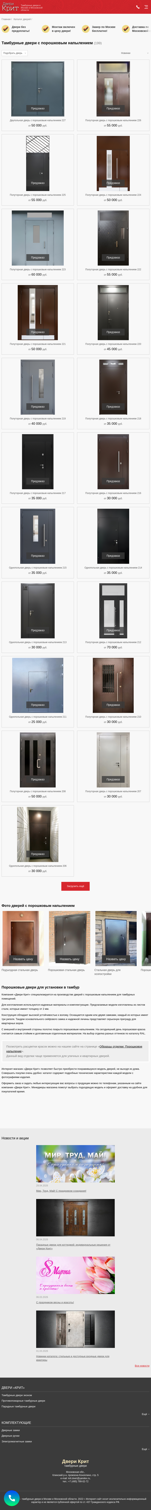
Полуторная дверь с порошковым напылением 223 (38, 269)
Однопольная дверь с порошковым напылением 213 (38, 642)
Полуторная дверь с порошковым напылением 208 (38, 791)
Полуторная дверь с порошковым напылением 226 (113, 120)
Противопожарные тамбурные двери (23, 1400)
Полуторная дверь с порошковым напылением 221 (38, 344)
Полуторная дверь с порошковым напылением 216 (113, 493)
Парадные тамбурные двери (18, 1406)
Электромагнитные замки (17, 1441)
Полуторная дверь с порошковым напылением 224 (113, 195)
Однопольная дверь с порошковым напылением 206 (38, 866)
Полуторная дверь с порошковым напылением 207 (113, 791)
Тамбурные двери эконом (17, 1395)
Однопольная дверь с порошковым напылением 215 (38, 567)
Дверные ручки (10, 1435)
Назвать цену (23, 959)
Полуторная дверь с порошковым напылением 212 (113, 642)
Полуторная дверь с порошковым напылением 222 (113, 269)
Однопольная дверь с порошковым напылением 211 (38, 716)
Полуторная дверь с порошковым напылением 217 (38, 493)
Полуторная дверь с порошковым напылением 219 (38, 418)
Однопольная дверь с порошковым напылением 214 (113, 567)
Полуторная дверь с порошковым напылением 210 (113, 716)
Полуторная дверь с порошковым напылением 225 (38, 195)
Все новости (142, 1365)
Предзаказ (37, 108)
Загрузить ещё (75, 886)
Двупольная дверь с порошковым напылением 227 (38, 120)
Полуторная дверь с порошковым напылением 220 (113, 344)
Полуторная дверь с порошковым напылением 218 (113, 418)
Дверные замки (11, 1430)
